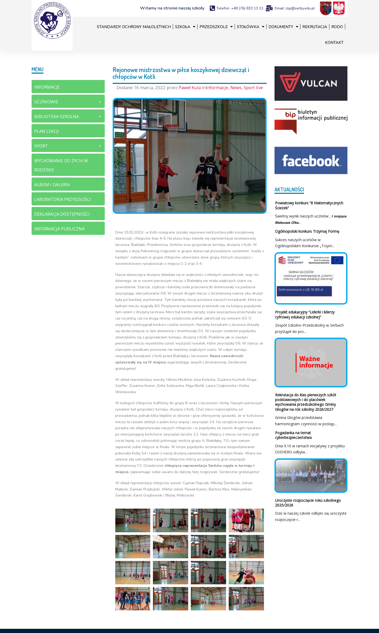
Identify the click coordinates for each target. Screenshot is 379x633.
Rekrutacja (314, 26)
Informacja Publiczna (59, 229)
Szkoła (185, 26)
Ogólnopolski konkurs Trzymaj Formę (307, 231)
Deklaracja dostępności (62, 214)
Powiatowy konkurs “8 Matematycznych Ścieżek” (309, 205)
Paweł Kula (190, 87)
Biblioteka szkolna (68, 116)
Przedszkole (216, 26)
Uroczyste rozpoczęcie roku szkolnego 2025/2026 (308, 503)
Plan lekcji (46, 131)
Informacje (217, 87)
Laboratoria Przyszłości (62, 199)
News (236, 87)
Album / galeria (52, 185)
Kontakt (334, 42)
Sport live (253, 87)
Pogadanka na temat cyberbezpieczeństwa (293, 435)
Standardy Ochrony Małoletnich (134, 26)
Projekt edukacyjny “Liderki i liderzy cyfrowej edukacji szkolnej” (305, 314)
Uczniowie (68, 102)
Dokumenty (283, 26)
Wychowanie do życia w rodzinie (61, 165)
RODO (337, 26)
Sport (68, 146)
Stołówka (250, 26)
